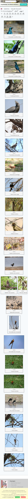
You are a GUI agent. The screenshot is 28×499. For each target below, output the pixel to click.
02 (7, 13)
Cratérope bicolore (15, 96)
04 (13, 13)
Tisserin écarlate (14, 371)
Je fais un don (24, 4)
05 (15, 13)
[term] (9, 1)
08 (23, 13)
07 (21, 13)
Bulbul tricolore (14, 214)
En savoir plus (10, 497)
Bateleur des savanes (14, 273)
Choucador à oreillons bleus (15, 37)
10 (5, 16)
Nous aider (14, 485)
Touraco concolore (15, 115)
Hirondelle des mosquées (14, 332)
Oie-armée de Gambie (15, 410)
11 (7, 16)
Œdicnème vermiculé (14, 312)
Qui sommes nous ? (16, 483)
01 (5, 13)
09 (2, 16)
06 (18, 13)
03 (10, 13)
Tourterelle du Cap (15, 135)
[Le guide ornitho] (4, 484)
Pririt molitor (15, 430)
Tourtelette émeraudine (14, 155)
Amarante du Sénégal (15, 174)
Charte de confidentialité (17, 487)
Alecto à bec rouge (15, 194)
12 (10, 16)
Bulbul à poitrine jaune (15, 253)
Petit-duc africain (23, 292)
